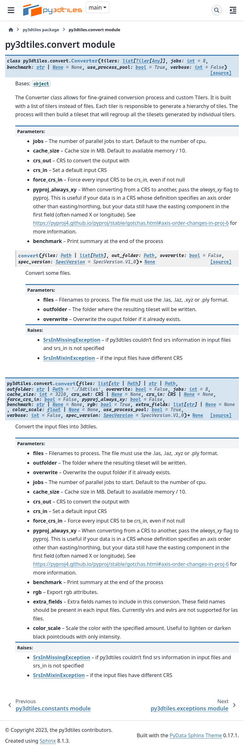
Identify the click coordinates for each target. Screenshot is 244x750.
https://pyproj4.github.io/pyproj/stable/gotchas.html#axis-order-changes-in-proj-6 (131, 222)
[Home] (11, 29)
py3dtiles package (41, 29)
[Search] (216, 10)
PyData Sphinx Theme (196, 735)
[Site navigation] (11, 10)
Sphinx (48, 740)
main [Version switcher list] (95, 7)
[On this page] (233, 10)
